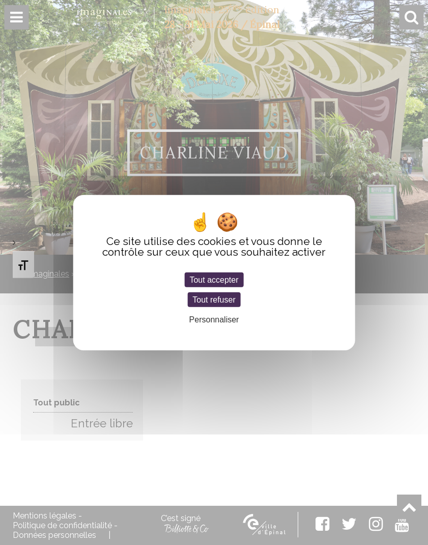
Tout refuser (213, 299)
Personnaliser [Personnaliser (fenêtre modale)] (214, 319)
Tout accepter (213, 280)
